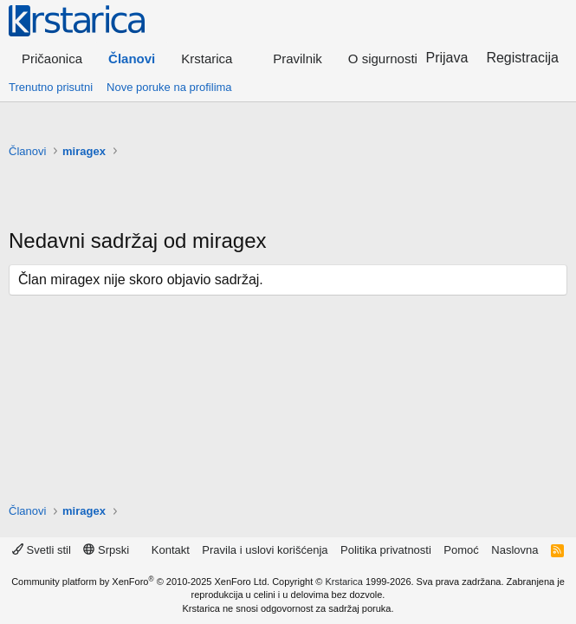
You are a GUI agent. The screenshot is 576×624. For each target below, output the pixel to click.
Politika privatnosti (385, 549)
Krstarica (343, 581)
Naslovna (514, 549)
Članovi (131, 58)
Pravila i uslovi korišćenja (264, 549)
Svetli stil (41, 549)
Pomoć (460, 549)
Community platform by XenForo (140, 581)
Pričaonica (52, 58)
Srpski (106, 549)
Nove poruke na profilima (169, 87)
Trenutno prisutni (51, 87)
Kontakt (171, 549)
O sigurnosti (382, 58)
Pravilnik (297, 58)
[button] (214, 58)
